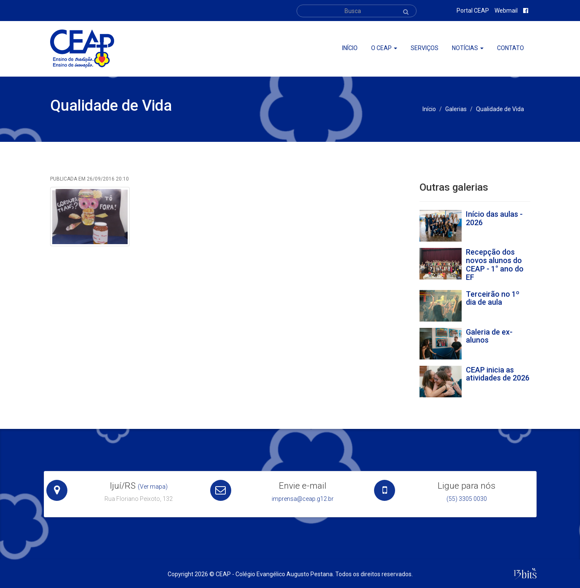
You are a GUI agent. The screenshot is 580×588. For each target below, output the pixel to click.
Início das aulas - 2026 (494, 218)
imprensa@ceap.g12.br (303, 498)
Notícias (468, 48)
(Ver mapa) (153, 486)
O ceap (384, 48)
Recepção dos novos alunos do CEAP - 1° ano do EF (495, 264)
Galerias (456, 109)
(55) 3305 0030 (466, 498)
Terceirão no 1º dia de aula (492, 298)
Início (350, 48)
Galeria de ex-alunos (489, 336)
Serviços (424, 48)
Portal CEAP (473, 10)
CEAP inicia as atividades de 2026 (497, 374)
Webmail (506, 10)
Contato (510, 48)
